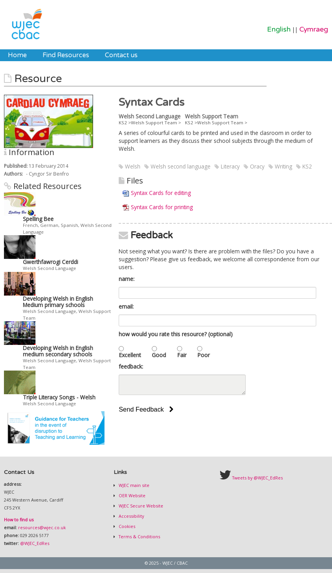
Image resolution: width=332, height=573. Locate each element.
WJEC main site (133, 485)
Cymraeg (313, 29)
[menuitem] (17, 55)
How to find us (19, 519)
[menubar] (72, 55)
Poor (203, 355)
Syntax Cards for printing (162, 207)
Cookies (126, 526)
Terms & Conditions (139, 536)
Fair (182, 355)
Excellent (130, 355)
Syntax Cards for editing (161, 193)
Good (159, 355)
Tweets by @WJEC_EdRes (257, 478)
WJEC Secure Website (140, 506)
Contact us (121, 55)
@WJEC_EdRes (34, 543)
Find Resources (66, 55)
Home (17, 55)
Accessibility (131, 516)
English (279, 29)
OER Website (131, 495)
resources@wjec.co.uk (42, 527)
